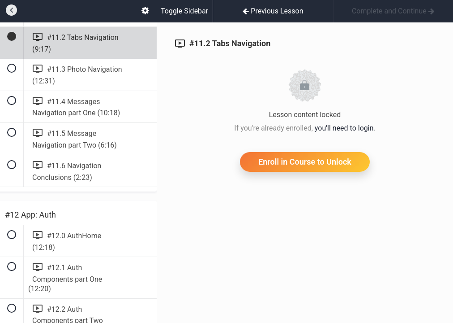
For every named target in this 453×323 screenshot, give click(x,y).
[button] (11, 11)
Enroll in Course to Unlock (304, 161)
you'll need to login (344, 128)
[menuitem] (145, 11)
